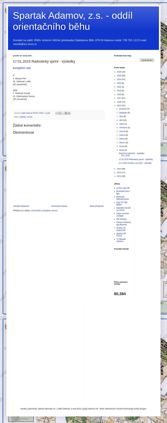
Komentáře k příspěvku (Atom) (44, 210)
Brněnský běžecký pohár (122, 198)
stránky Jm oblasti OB (121, 229)
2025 (119, 76)
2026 (119, 72)
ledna (122, 150)
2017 (119, 98)
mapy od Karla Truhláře (122, 214)
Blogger (143, 409)
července (123, 127)
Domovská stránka (59, 206)
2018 (119, 94)
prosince (123, 109)
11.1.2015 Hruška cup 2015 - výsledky (135, 163)
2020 (119, 87)
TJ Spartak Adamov (121, 240)
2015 (119, 106)
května (122, 135)
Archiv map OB (122, 188)
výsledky (22, 117)
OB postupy (121, 219)
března (122, 142)
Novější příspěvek (21, 206)
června (122, 131)
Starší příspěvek (97, 206)
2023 (119, 83)
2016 (119, 102)
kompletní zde (22, 68)
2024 (119, 79)
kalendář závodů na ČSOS (123, 209)
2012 (119, 176)
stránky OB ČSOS (121, 234)
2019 (119, 90)
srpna (122, 124)
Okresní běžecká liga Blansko (123, 223)
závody (29, 117)
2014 (119, 169)
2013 (119, 172)
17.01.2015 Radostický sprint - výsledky (136, 159)
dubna (122, 139)
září (121, 120)
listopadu (123, 113)
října (121, 116)
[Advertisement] (99, 354)
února (122, 146)
